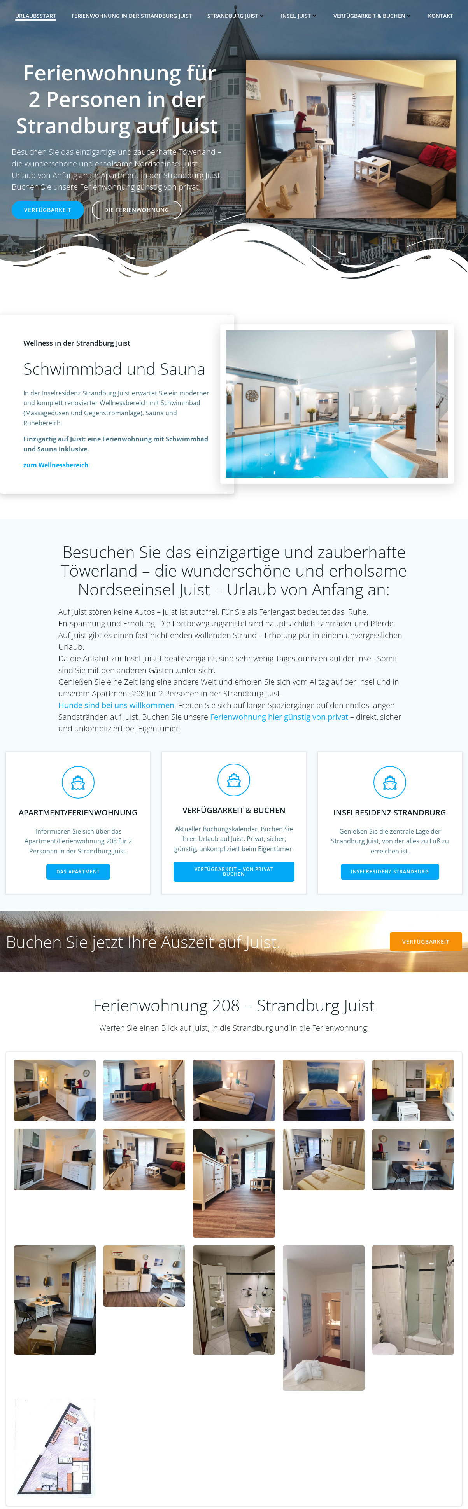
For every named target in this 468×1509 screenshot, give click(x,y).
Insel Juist (299, 15)
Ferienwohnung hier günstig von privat (279, 717)
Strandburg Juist (236, 15)
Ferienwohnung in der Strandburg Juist (132, 15)
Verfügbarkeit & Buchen (372, 15)
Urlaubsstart (35, 15)
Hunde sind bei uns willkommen (116, 705)
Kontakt (440, 15)
